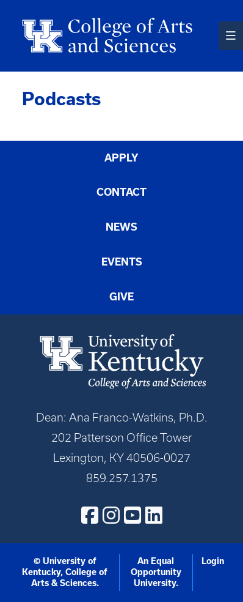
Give (121, 296)
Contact (121, 192)
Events (121, 261)
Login (212, 561)
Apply (121, 157)
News (121, 226)
